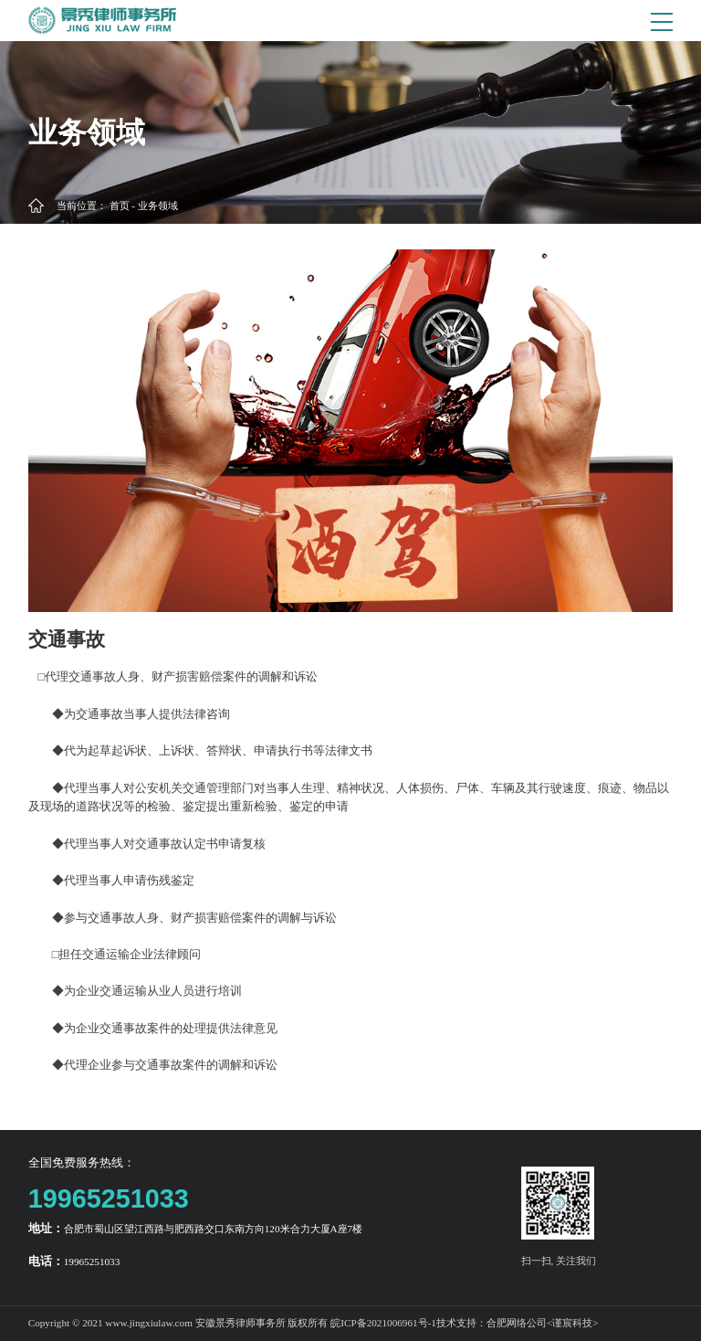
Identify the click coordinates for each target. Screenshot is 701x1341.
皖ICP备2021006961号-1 (383, 1322)
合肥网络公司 (517, 1322)
